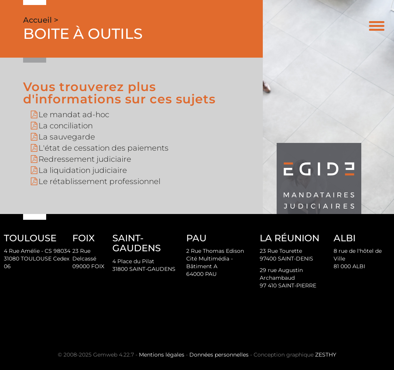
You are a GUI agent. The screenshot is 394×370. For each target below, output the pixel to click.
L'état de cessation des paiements (103, 148)
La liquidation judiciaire (82, 170)
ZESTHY (325, 354)
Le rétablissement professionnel (99, 181)
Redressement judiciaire (84, 159)
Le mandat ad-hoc (73, 114)
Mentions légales (161, 354)
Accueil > (40, 20)
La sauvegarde (66, 136)
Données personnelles (219, 354)
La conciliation (65, 125)
